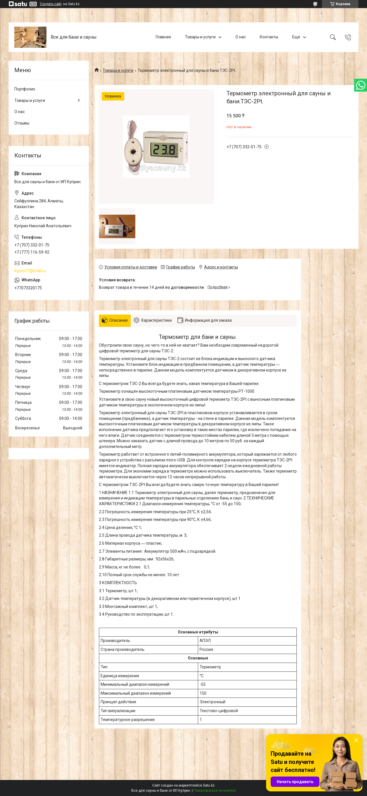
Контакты (269, 37)
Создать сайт (51, 4)
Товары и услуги (200, 37)
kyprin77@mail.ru (30, 270)
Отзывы (21, 123)
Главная (163, 37)
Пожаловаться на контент (215, 791)
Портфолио (24, 89)
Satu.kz (209, 785)
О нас (240, 37)
